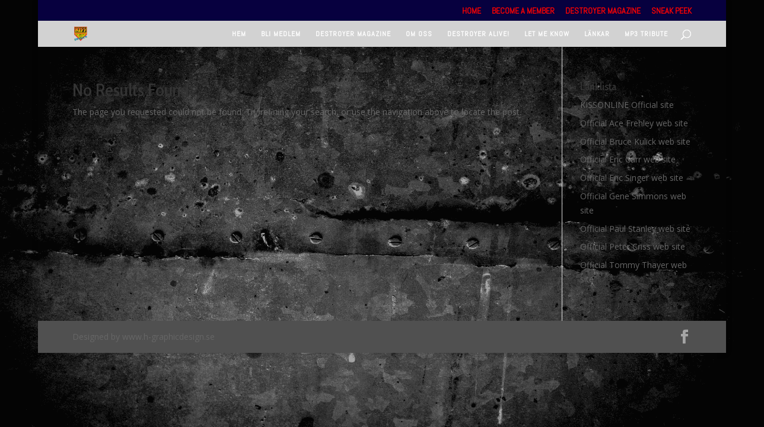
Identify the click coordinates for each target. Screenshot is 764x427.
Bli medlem (281, 34)
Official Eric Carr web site (628, 159)
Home (471, 11)
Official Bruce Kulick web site (635, 141)
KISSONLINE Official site (627, 104)
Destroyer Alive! (478, 34)
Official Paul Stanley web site (635, 228)
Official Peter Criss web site (632, 246)
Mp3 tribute (646, 34)
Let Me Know (546, 34)
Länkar (597, 34)
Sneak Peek (671, 11)
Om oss (419, 34)
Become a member (523, 11)
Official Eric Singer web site (631, 177)
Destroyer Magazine (603, 11)
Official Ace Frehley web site (634, 123)
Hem (239, 34)
